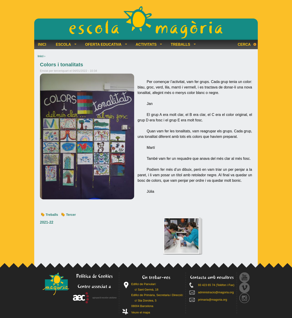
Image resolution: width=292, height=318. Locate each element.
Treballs (52, 214)
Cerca (244, 44)
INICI (42, 44)
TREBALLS (181, 45)
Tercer (71, 214)
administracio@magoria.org (216, 292)
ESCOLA (64, 45)
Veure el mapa (140, 312)
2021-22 (46, 222)
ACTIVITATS (147, 45)
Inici (41, 56)
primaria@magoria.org (212, 299)
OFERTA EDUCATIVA (104, 45)
